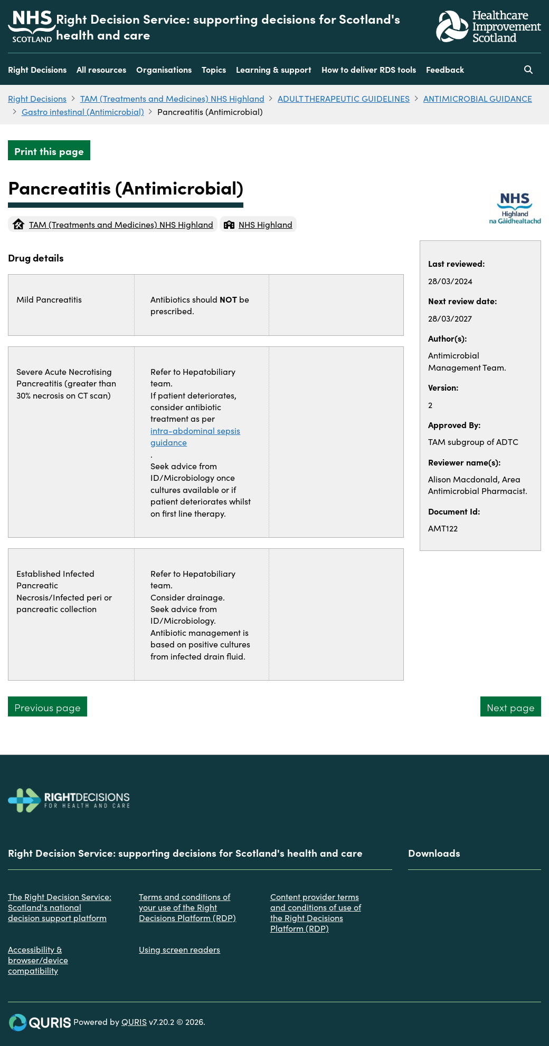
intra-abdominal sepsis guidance (195, 436)
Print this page (49, 150)
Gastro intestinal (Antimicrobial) (83, 111)
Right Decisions (37, 69)
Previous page (47, 707)
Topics (214, 69)
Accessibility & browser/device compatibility (38, 959)
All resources (101, 69)
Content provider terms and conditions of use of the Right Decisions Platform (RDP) (315, 912)
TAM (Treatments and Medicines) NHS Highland (172, 98)
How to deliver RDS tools (368, 69)
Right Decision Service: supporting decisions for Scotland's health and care (228, 26)
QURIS (134, 1021)
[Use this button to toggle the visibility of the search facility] (528, 69)
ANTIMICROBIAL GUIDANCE (477, 98)
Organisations (164, 69)
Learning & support (273, 69)
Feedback (445, 69)
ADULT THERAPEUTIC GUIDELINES (344, 98)
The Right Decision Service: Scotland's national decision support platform (59, 907)
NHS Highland (258, 224)
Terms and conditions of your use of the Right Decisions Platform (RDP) (187, 907)
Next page (511, 707)
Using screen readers (179, 949)
